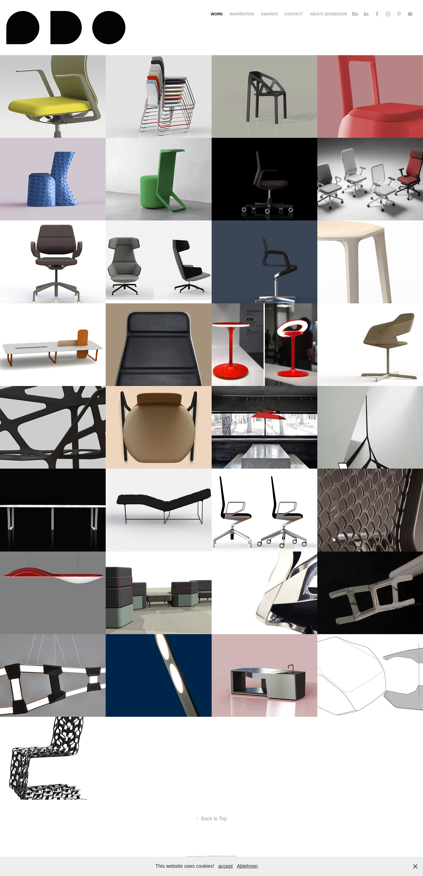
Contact (293, 14)
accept (225, 866)
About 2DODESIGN (328, 14)
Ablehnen (247, 866)
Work (217, 14)
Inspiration (242, 14)
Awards (269, 14)
